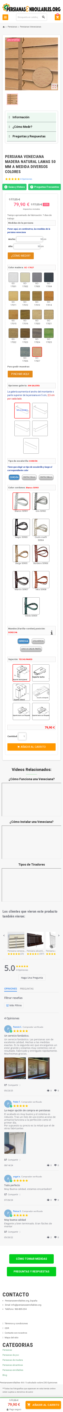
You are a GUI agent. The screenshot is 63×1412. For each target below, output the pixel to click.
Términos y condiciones (16, 1323)
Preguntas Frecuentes (44, 187)
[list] (31, 1069)
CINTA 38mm (46, 477)
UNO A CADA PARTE (31, 649)
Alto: (10, 246)
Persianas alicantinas (13, 1365)
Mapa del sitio (11, 1337)
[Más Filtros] (14, 1005)
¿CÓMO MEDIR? (20, 255)
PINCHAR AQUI (20, 374)
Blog (5, 1375)
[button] (4, 935)
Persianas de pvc (11, 1355)
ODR (7, 1328)
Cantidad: (12, 736)
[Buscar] (31, 17)
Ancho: (12, 239)
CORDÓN (14, 477)
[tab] (32, 977)
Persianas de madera (13, 1360)
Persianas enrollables (13, 1370)
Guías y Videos (14, 187)
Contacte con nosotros (16, 1333)
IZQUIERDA (38, 641)
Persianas (7, 1350)
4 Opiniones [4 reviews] (26, 179)
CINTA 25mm (29, 477)
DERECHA (23, 641)
